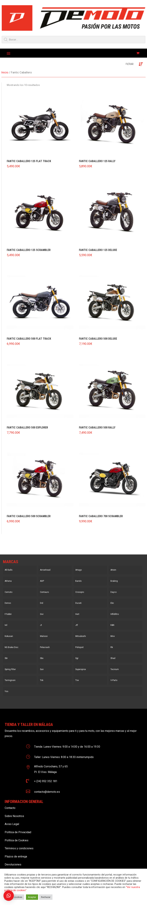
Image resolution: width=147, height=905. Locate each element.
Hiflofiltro (114, 614)
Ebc (112, 603)
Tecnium (114, 669)
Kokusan (9, 636)
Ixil (6, 625)
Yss (6, 691)
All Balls (8, 570)
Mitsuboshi (80, 636)
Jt (41, 625)
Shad (112, 658)
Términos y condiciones (19, 848)
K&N (112, 625)
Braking (114, 581)
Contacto (10, 808)
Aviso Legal (12, 824)
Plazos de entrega (16, 856)
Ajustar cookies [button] (14, 897)
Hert (77, 614)
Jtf (76, 625)
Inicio (4, 72)
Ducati (78, 603)
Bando (78, 581)
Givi (41, 614)
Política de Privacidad (18, 832)
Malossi (44, 636)
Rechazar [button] (45, 897)
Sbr (6, 658)
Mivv (112, 636)
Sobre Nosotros (14, 816)
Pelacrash (45, 647)
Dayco (113, 592)
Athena (8, 581)
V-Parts (113, 680)
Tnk (41, 680)
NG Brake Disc (11, 647)
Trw (77, 680)
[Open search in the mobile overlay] (73, 39)
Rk (111, 647)
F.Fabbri (8, 614)
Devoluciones (13, 864)
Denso (8, 603)
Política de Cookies (16, 840)
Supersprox (80, 669)
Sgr (76, 658)
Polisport (79, 647)
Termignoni (10, 680)
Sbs (41, 658)
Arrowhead (45, 570)
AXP (42, 581)
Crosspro (79, 592)
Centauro (44, 592)
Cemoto (8, 592)
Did (41, 603)
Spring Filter (10, 669)
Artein (113, 570)
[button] (8, 895)
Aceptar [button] (32, 897)
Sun (42, 669)
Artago (78, 570)
